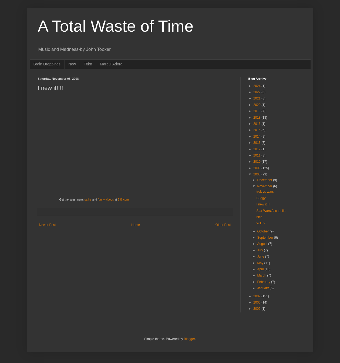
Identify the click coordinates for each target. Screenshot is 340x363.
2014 (257, 136)
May (260, 263)
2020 (257, 105)
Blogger (189, 339)
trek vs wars (265, 192)
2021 (257, 98)
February (264, 282)
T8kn (88, 64)
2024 (257, 86)
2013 (257, 143)
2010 (257, 162)
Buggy (260, 198)
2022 (257, 92)
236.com (123, 199)
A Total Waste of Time (116, 26)
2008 (257, 174)
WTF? (260, 223)
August (262, 244)
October (263, 231)
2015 (257, 130)
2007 (257, 296)
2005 (257, 309)
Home (135, 225)
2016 (257, 124)
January (263, 288)
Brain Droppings (46, 64)
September (265, 237)
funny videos (106, 199)
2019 (257, 111)
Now (72, 64)
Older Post (223, 225)
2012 (257, 149)
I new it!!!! (263, 204)
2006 (257, 302)
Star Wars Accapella (270, 211)
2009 (257, 168)
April (260, 269)
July (260, 250)
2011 (257, 155)
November (265, 186)
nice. (259, 217)
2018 (257, 117)
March (262, 275)
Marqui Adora (111, 64)
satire (88, 199)
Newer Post (47, 225)
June (261, 256)
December (265, 180)
